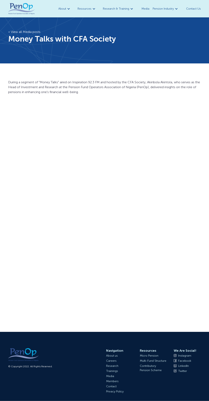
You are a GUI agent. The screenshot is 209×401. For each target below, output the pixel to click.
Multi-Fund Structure (153, 361)
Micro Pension (149, 355)
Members (112, 381)
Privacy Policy (115, 391)
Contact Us (193, 8)
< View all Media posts (24, 32)
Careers (111, 361)
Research (112, 366)
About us (112, 355)
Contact (111, 386)
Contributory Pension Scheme (151, 368)
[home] (21, 9)
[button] (64, 8)
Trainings (112, 371)
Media (145, 8)
